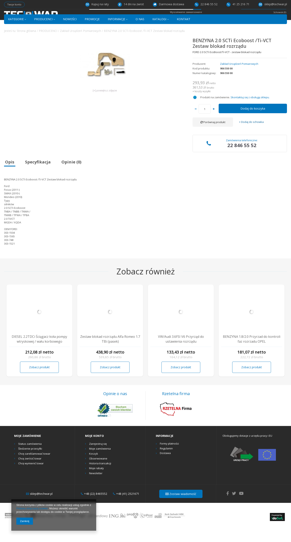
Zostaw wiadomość (181, 508)
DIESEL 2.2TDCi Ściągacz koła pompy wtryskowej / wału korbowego (39, 353)
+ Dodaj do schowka (251, 136)
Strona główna (26, 45)
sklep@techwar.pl (272, 4)
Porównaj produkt (212, 136)
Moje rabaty (96, 482)
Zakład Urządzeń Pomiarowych (80, 45)
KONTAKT (183, 33)
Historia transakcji (100, 477)
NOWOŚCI (70, 33)
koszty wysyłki (203, 105)
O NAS (140, 33)
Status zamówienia (30, 457)
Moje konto (94, 450)
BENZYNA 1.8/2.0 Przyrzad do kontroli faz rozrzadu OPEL (251, 353)
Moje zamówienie (27, 450)
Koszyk (93, 467)
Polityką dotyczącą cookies (32, 508)
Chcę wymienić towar (31, 477)
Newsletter (95, 487)
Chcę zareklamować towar (34, 467)
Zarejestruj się (98, 457)
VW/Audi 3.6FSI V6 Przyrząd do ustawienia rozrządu (181, 353)
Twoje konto (14, 4)
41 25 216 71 (237, 4)
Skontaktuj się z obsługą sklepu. (250, 111)
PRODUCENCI (43, 33)
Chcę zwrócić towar (29, 472)
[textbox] (141, 17)
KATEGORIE (16, 33)
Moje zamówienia (100, 463)
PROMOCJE (92, 33)
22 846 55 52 (205, 4)
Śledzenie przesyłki (30, 463)
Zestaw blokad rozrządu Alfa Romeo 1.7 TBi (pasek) (110, 353)
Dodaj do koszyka (252, 122)
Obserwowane (98, 472)
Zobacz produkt (39, 381)
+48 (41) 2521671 (126, 508)
